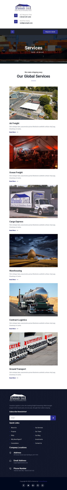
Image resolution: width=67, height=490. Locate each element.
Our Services (39, 427)
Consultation (15, 443)
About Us (14, 427)
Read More (13, 132)
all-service (40, 52)
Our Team (38, 431)
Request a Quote (50, 32)
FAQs (12, 435)
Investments (39, 439)
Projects (13, 431)
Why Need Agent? (16, 439)
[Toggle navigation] (12, 32)
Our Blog (37, 435)
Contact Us (38, 443)
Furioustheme (42, 481)
